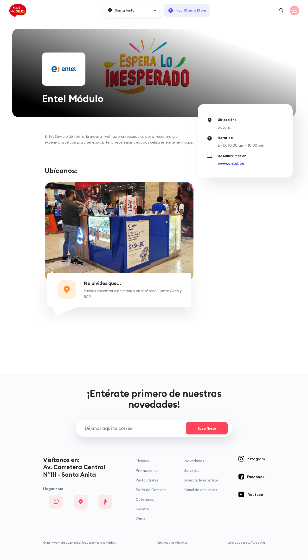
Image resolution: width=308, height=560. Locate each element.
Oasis (140, 518)
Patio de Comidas (151, 490)
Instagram (256, 459)
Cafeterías (145, 499)
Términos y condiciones (171, 542)
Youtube (255, 494)
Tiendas (142, 461)
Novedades (194, 461)
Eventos (143, 509)
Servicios (191, 470)
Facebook (255, 476)
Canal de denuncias (200, 490)
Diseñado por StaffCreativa (246, 542)
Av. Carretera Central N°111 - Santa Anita (74, 470)
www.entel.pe (231, 163)
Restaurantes (147, 480)
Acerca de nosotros (201, 480)
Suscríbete (207, 428)
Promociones (147, 470)
